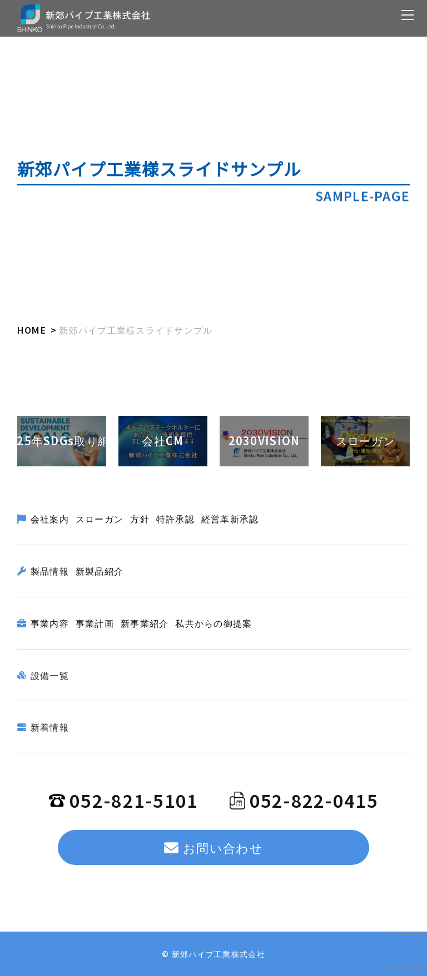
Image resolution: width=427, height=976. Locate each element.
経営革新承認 (230, 518)
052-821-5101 (123, 800)
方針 (140, 518)
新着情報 (50, 726)
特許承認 (175, 518)
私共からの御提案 (213, 623)
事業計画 (95, 623)
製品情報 (50, 570)
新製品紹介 (99, 570)
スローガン (99, 518)
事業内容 (50, 623)
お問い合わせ (213, 847)
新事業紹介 (144, 623)
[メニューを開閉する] (407, 15)
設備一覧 (50, 675)
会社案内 (50, 518)
